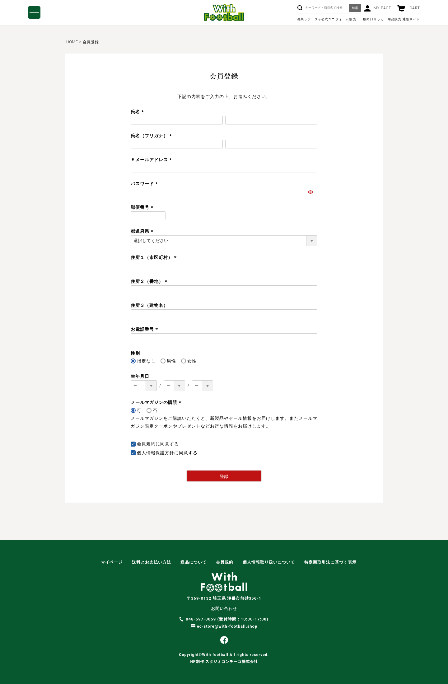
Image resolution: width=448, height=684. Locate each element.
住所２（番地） (150, 281)
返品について (193, 562)
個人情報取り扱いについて (269, 562)
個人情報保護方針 (155, 452)
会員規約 (146, 443)
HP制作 (224, 661)
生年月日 (140, 376)
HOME (72, 42)
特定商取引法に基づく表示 (330, 562)
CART (414, 8)
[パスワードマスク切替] (311, 192)
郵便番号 (143, 207)
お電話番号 (145, 329)
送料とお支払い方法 (151, 562)
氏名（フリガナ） (152, 135)
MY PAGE (382, 8)
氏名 (138, 111)
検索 (355, 8)
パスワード (145, 183)
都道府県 (143, 231)
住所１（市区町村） (154, 257)
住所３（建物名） (149, 305)
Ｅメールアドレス (152, 159)
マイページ (112, 562)
